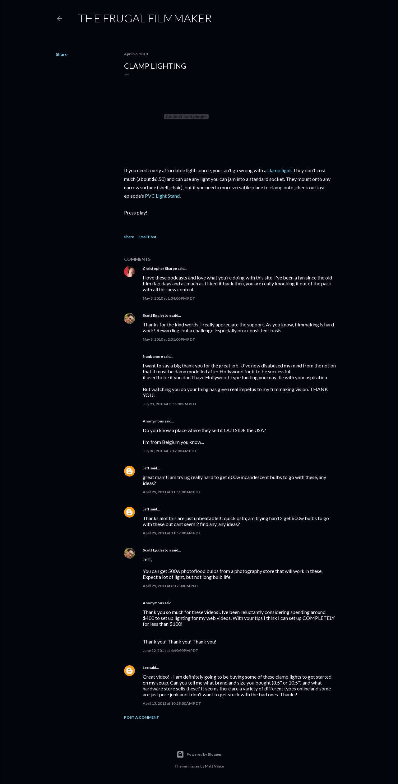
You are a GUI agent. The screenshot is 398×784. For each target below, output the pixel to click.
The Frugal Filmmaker (145, 18)
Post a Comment (141, 717)
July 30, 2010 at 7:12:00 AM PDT (170, 451)
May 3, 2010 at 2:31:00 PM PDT (169, 339)
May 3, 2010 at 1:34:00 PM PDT (169, 298)
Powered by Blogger (199, 754)
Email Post (147, 236)
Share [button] (61, 54)
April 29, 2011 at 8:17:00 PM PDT (171, 585)
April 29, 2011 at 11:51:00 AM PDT (172, 492)
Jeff (146, 468)
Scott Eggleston (157, 315)
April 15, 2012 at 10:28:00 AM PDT (172, 703)
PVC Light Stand (162, 196)
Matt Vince (214, 766)
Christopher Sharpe (160, 268)
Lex (146, 667)
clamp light (279, 170)
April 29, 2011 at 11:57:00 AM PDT (172, 533)
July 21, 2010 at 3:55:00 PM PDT (170, 404)
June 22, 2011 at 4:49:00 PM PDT (170, 650)
